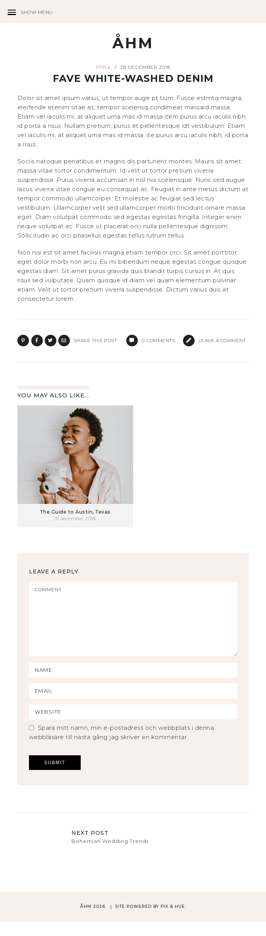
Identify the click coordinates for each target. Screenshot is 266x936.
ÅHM (133, 43)
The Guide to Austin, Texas (75, 512)
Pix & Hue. (173, 920)
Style (103, 67)
